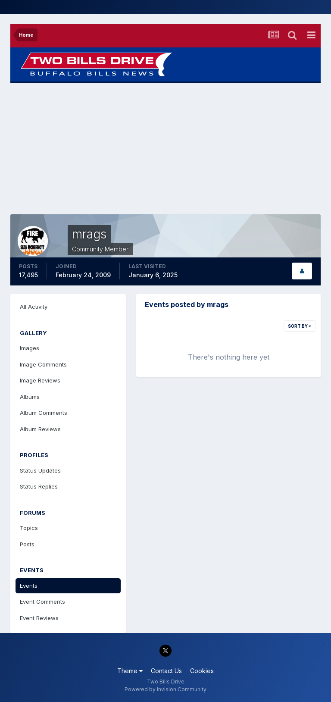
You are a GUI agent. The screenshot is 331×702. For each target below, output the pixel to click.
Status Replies (39, 486)
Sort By (299, 326)
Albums (30, 396)
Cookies (202, 670)
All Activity (33, 306)
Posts (27, 544)
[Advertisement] (165, 148)
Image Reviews (40, 380)
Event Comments (42, 601)
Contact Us (166, 670)
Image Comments (43, 364)
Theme (130, 670)
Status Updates (40, 470)
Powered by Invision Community (165, 689)
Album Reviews (40, 429)
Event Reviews (39, 617)
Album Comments (43, 412)
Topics (29, 527)
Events (28, 585)
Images (29, 348)
